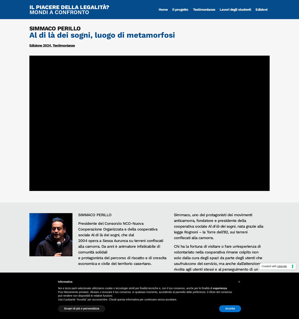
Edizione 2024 (40, 45)
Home (163, 9)
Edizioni (261, 9)
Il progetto (180, 9)
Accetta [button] (230, 308)
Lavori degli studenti (235, 9)
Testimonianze (204, 9)
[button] (239, 282)
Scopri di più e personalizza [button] (81, 308)
